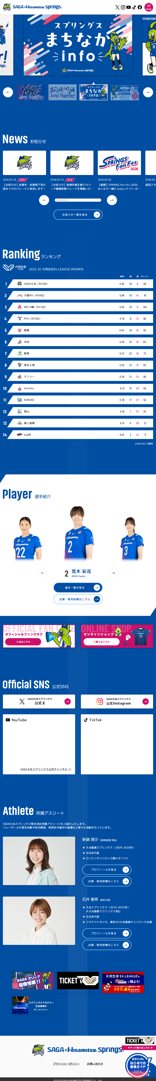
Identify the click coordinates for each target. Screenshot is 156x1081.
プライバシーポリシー (66, 1064)
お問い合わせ (95, 1064)
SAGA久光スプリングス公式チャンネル (43, 769)
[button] (8, 92)
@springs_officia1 (94, 748)
